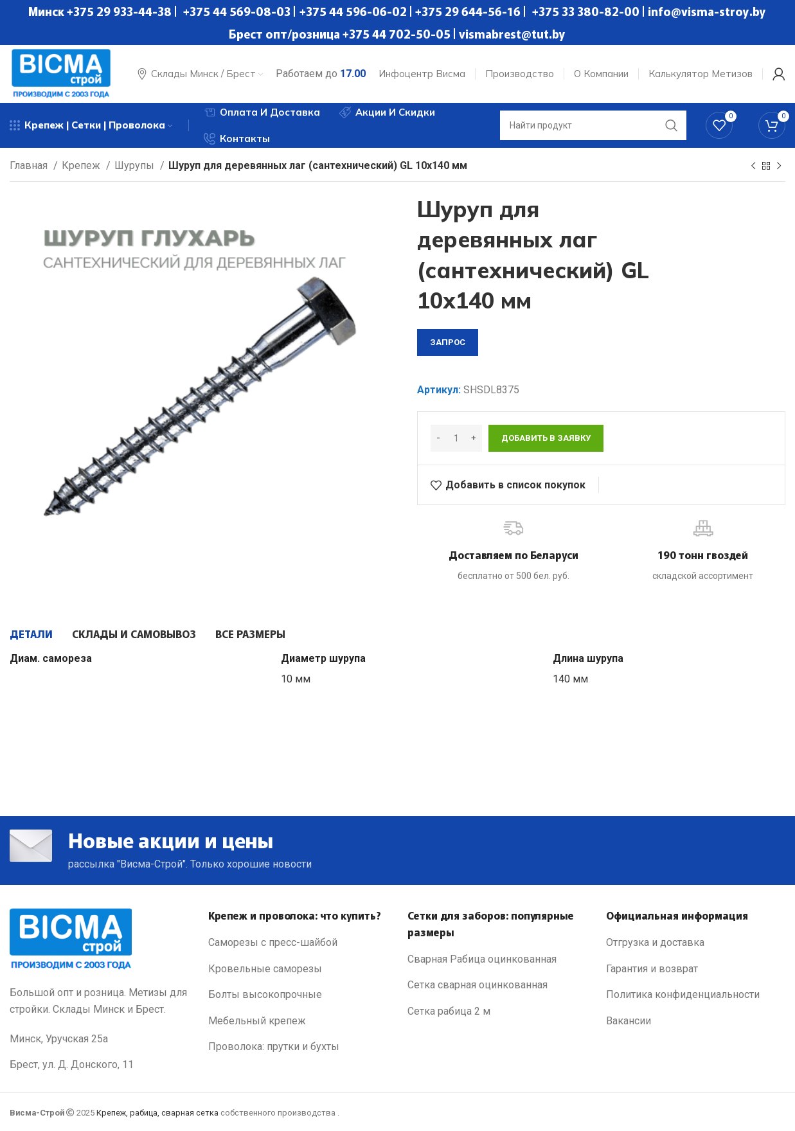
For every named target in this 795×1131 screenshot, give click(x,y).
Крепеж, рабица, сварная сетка (157, 1113)
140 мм (570, 679)
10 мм (295, 679)
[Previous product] (753, 166)
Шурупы (135, 165)
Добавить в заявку (546, 438)
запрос (447, 342)
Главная (30, 165)
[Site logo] (61, 73)
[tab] (31, 633)
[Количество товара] (456, 438)
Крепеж (82, 165)
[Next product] (779, 166)
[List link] (298, 942)
